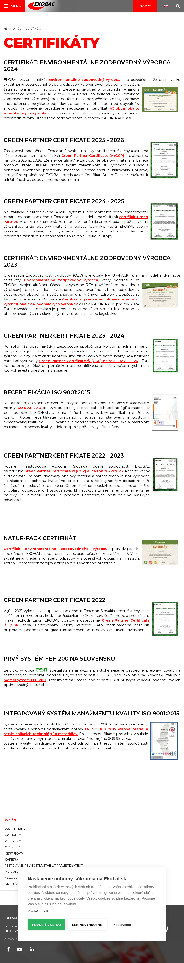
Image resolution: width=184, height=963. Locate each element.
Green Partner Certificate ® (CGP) (92, 155)
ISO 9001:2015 (29, 408)
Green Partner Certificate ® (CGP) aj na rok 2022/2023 (73, 471)
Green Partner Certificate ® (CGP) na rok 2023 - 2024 (88, 361)
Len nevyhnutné (87, 925)
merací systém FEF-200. (25, 680)
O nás (16, 28)
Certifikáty (33, 28)
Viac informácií (38, 911)
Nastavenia (122, 925)
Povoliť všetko (46, 925)
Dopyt (145, 6)
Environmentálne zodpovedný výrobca (84, 80)
